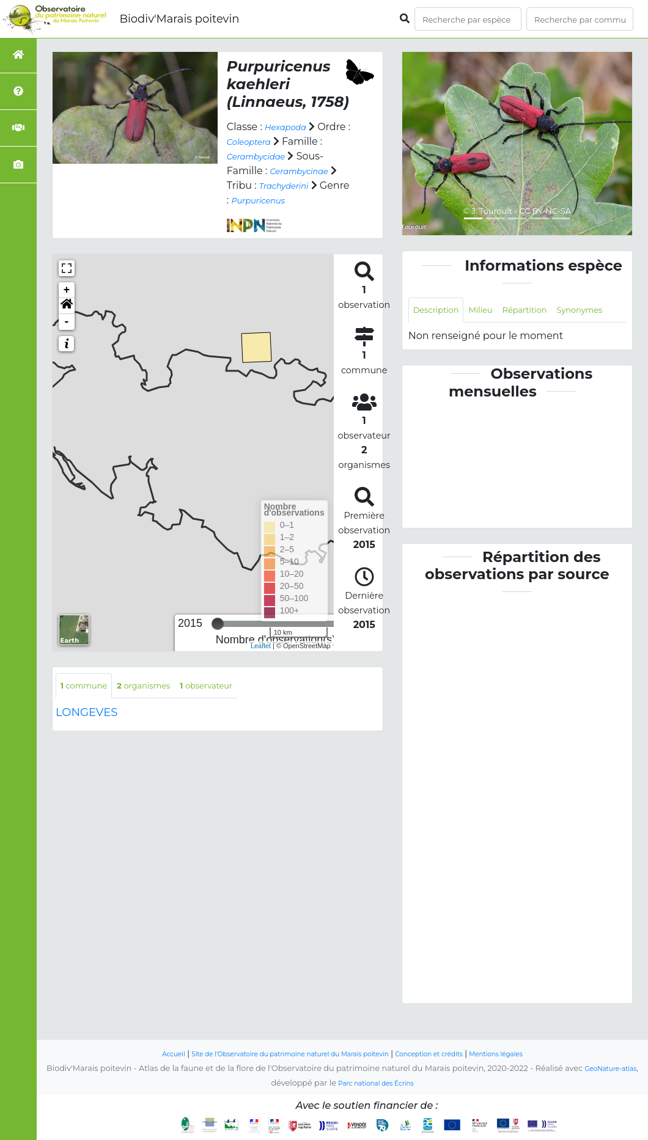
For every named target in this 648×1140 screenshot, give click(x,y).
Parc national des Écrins (375, 1083)
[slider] (218, 638)
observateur (237, 701)
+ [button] (67, 304)
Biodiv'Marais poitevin (179, 19)
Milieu (494, 311)
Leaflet (261, 660)
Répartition (546, 311)
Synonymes (441, 339)
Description (441, 311)
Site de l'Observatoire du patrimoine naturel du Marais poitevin (278, 1054)
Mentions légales (531, 1054)
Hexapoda (290, 127)
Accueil (135, 1054)
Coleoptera (289, 141)
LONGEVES (86, 729)
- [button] (67, 336)
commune (90, 701)
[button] (67, 320)
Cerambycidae (306, 156)
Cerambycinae (263, 185)
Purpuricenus (260, 215)
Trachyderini (257, 200)
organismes (161, 701)
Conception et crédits (449, 1054)
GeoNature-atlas (610, 1068)
